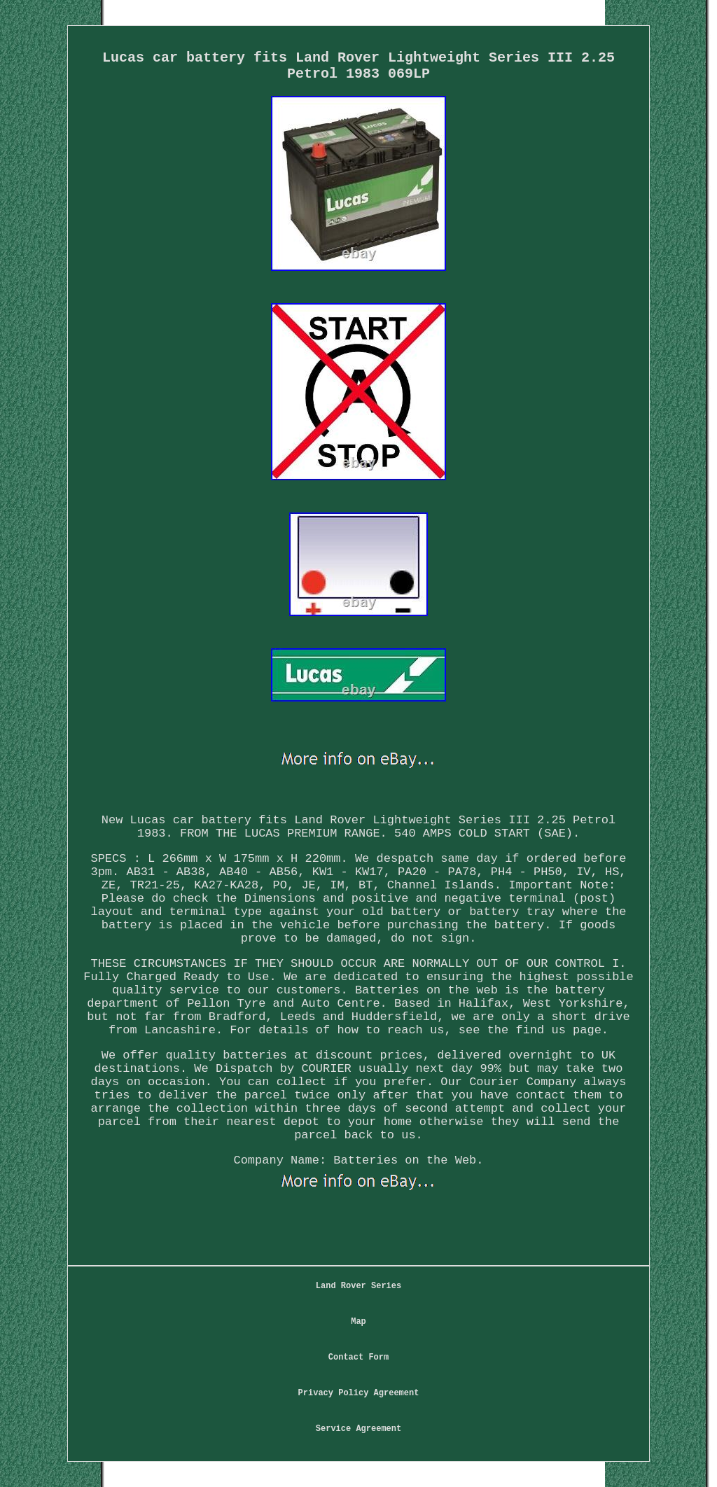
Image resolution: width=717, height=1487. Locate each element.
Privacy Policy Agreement (358, 1393)
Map (358, 1322)
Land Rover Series (358, 1286)
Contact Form (358, 1357)
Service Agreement (358, 1429)
